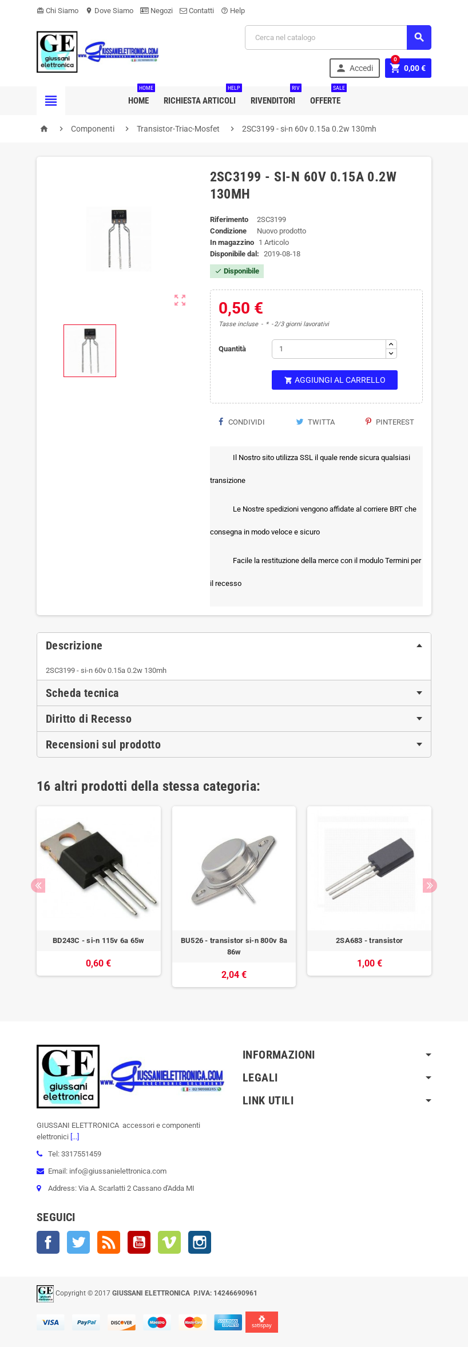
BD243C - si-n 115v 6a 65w (99, 940)
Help (233, 10)
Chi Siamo (57, 10)
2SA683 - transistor (369, 940)
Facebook (48, 1242)
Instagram (199, 1242)
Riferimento (229, 219)
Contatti (197, 10)
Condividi (242, 422)
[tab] (234, 645)
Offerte (327, 96)
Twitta (315, 422)
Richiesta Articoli (202, 96)
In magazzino (232, 242)
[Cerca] (338, 37)
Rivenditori (275, 96)
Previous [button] (38, 885)
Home (140, 96)
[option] (98, 896)
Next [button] (430, 885)
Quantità (232, 348)
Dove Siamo (109, 10)
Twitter (78, 1242)
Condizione (228, 231)
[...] (74, 1136)
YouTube (139, 1242)
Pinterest (390, 422)
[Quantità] (329, 349)
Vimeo (169, 1242)
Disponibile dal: (234, 253)
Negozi (156, 10)
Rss (108, 1242)
